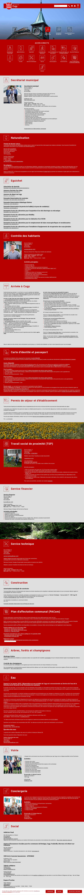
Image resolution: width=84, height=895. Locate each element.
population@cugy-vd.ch (29, 249)
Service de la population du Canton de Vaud (43, 416)
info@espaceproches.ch (9, 887)
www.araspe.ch (35, 851)
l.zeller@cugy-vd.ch (29, 458)
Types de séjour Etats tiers (54, 332)
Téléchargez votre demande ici (11, 204)
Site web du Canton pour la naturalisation (13, 161)
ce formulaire (48, 657)
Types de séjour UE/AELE (54, 314)
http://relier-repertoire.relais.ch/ (64, 840)
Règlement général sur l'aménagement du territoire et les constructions (21, 640)
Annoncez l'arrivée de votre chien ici (12, 192)
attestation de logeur (27, 307)
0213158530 (7, 716)
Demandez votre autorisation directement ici (14, 199)
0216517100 (7, 861)
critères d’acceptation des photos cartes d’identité (40, 370)
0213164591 (8, 160)
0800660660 (7, 885)
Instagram (50, 481)
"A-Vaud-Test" (46, 171)
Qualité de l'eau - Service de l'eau (12, 726)
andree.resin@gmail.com (9, 869)
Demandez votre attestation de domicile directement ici (16, 188)
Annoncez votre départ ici (10, 195)
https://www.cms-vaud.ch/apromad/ (12, 862)
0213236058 (7, 836)
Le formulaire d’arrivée (10, 299)
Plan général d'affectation (10, 641)
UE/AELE (51, 296)
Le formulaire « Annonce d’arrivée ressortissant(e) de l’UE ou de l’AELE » (61, 308)
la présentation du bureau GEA (11, 636)
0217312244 (27, 91)
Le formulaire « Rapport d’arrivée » (52, 326)
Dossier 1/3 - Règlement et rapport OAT (13, 628)
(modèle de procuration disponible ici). (19, 388)
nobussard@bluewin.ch (9, 874)
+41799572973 (7, 873)
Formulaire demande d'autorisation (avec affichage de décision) (19, 603)
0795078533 (34, 453)
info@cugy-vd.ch (28, 98)
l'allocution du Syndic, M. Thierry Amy (13, 635)
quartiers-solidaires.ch (38, 875)
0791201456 (27, 779)
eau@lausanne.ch (25, 716)
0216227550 (7, 850)
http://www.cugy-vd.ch (29, 100)
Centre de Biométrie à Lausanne (68, 359)
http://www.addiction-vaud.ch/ (11, 838)
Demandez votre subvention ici (11, 212)
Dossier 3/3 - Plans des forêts (11, 631)
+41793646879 (7, 868)
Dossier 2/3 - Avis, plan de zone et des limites (15, 630)
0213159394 (54, 719)
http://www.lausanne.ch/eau (39, 700)
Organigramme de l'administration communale (35, 128)
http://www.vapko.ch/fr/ (16, 668)
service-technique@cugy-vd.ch (11, 556)
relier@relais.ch (7, 837)
